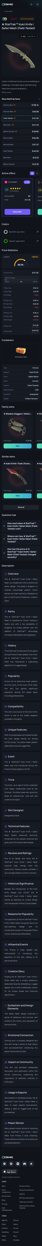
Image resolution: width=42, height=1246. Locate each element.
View (17, 446)
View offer (17, 212)
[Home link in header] (7, 4)
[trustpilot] (31, 1163)
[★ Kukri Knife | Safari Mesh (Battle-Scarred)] (21, 164)
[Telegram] (11, 1163)
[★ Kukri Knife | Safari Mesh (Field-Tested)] (21, 151)
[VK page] (18, 1163)
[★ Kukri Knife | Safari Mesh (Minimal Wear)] (21, 144)
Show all (21, 507)
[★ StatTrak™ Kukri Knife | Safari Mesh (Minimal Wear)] (21, 111)
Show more (6, 92)
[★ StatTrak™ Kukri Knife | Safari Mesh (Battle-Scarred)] (21, 131)
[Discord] (24, 1163)
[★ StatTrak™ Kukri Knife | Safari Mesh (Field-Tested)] (21, 118)
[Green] (21, 241)
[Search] (31, 4)
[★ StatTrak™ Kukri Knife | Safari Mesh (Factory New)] (21, 105)
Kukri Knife (33, 372)
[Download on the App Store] (10, 1171)
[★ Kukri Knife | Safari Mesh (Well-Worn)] (21, 157)
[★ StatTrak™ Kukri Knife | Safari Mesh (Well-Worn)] (21, 125)
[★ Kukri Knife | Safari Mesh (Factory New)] (21, 138)
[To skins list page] (8, 11)
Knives (35, 368)
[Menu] (37, 4)
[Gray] (21, 232)
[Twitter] (4, 1163)
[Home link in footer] (21, 1157)
